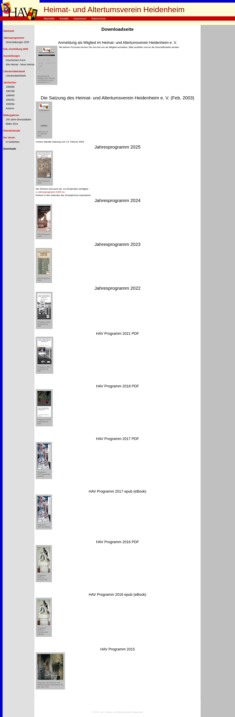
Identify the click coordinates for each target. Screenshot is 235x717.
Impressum (80, 18)
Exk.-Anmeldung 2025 (15, 49)
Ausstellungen (11, 56)
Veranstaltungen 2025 (17, 42)
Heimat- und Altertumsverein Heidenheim (114, 9)
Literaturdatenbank (14, 71)
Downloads (9, 148)
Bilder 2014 (12, 123)
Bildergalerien (11, 115)
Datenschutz (98, 18)
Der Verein (9, 137)
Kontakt (64, 18)
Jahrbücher (9, 82)
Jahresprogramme (13, 37)
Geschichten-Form (16, 60)
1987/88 (10, 91)
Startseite (49, 18)
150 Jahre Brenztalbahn (18, 119)
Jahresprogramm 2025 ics (50, 192)
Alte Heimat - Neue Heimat (20, 64)
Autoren (10, 108)
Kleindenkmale (11, 130)
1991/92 (10, 99)
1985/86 (10, 86)
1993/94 (10, 104)
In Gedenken (13, 141)
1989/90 (10, 95)
